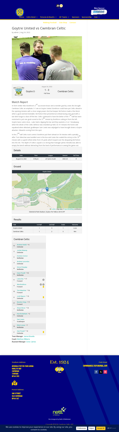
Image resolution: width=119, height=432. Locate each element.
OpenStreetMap (69, 209)
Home (21, 17)
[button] (47, 189)
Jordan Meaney (22, 250)
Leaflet (53, 209)
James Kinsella (29, 336)
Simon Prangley (22, 267)
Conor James (31, 342)
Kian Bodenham (22, 314)
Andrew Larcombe (23, 261)
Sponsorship (87, 17)
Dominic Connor (22, 256)
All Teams (63, 17)
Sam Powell (21, 331)
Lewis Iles (20, 279)
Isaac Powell (21, 273)
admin (16, 32)
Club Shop (63, 23)
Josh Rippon (21, 296)
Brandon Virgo (21, 302)
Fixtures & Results (47, 17)
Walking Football (50, 23)
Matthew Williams (23, 339)
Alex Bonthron (21, 284)
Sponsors (75, 17)
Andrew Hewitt (22, 245)
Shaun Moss (21, 308)
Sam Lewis (20, 319)
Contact (73, 23)
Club (96, 17)
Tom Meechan (21, 290)
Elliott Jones (21, 325)
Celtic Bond (30, 17)
